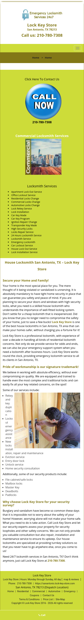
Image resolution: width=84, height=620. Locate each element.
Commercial (38, 591)
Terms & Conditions (29, 599)
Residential (23, 591)
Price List (48, 599)
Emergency (69, 591)
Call (42, 615)
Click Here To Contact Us (42, 79)
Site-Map (60, 599)
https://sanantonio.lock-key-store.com (55, 583)
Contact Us (48, 595)
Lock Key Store (62, 322)
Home (35, 57)
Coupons (34, 595)
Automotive (54, 591)
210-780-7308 (50, 35)
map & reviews (71, 579)
